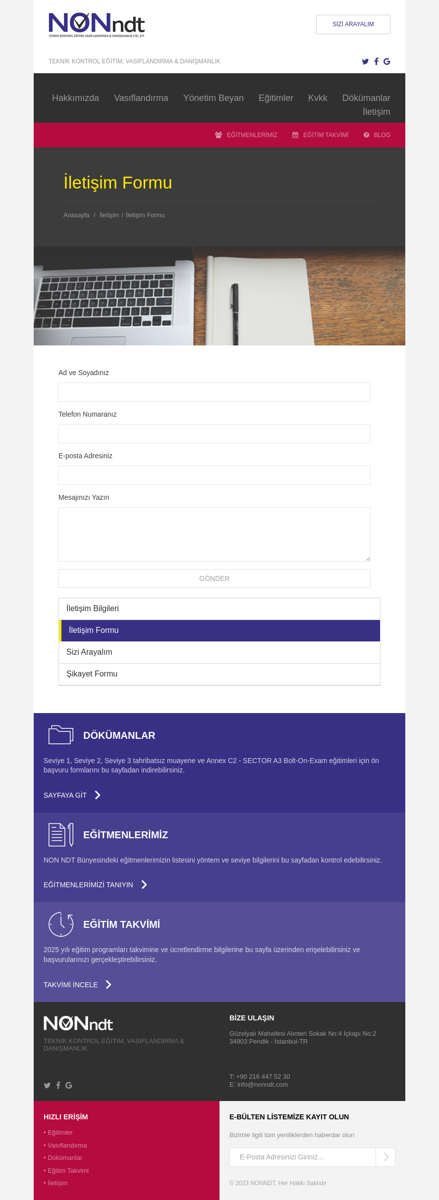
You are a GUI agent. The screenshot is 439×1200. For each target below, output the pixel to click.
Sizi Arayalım (89, 652)
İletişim (376, 112)
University (86, 1023)
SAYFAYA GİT (72, 795)
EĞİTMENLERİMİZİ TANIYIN (96, 885)
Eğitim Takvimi (68, 1170)
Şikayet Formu (91, 674)
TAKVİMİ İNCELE (78, 985)
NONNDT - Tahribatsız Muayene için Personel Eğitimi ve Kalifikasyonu (104, 25)
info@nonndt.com (262, 1084)
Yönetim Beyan (213, 98)
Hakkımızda (75, 98)
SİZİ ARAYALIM (353, 24)
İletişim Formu (145, 215)
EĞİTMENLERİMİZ (246, 135)
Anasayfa (76, 215)
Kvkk (318, 98)
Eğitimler (276, 98)
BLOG (377, 135)
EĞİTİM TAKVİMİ (320, 135)
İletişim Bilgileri (92, 608)
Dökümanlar (366, 98)
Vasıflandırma (141, 98)
